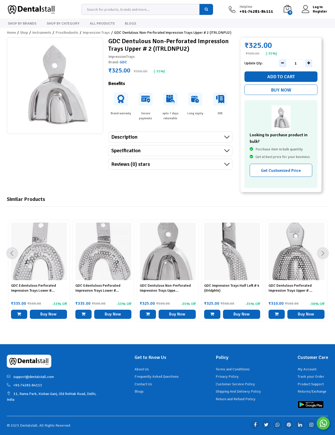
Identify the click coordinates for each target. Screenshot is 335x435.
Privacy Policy (227, 376)
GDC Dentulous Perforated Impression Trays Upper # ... (290, 287)
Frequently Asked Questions (157, 376)
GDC (123, 62)
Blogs (130, 23)
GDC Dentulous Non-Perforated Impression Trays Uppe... (165, 287)
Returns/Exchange (312, 391)
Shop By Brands (22, 23)
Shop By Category (63, 23)
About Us (142, 369)
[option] (39, 275)
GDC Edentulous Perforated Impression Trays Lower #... (33, 287)
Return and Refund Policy (235, 399)
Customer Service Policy (235, 384)
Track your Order (311, 376)
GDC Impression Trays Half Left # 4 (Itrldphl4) (231, 287)
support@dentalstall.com (30, 377)
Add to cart (281, 77)
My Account (307, 369)
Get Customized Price (281, 170)
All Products (102, 23)
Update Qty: (253, 63)
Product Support (311, 384)
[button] (19, 314)
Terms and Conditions (233, 369)
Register (320, 11)
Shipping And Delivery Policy (238, 391)
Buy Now (281, 90)
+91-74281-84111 (24, 385)
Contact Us (143, 384)
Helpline (245, 7)
